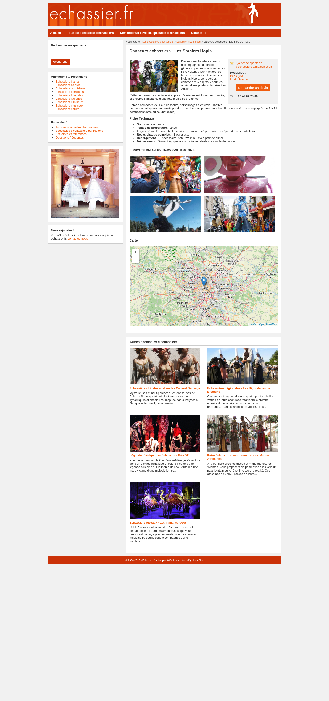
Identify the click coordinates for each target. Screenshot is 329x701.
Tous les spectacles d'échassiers (90, 33)
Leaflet (253, 324)
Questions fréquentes (70, 137)
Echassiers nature (67, 109)
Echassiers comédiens (70, 88)
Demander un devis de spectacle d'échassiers (152, 33)
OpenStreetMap (268, 324)
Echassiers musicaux (69, 105)
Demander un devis (253, 88)
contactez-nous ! (78, 238)
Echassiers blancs (68, 81)
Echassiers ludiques (69, 98)
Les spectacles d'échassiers (158, 41)
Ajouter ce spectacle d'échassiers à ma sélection (254, 64)
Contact (196, 33)
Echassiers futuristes (69, 95)
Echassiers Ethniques (188, 41)
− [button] (135, 259)
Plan (201, 560)
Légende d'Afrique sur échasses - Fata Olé (159, 455)
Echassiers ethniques (70, 91)
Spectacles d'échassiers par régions (79, 130)
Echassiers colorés (68, 85)
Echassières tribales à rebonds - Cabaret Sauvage (165, 388)
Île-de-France (239, 79)
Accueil (55, 33)
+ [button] (135, 252)
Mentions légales (186, 560)
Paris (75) (236, 76)
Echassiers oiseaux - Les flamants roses (158, 522)
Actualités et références (71, 134)
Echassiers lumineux (69, 102)
